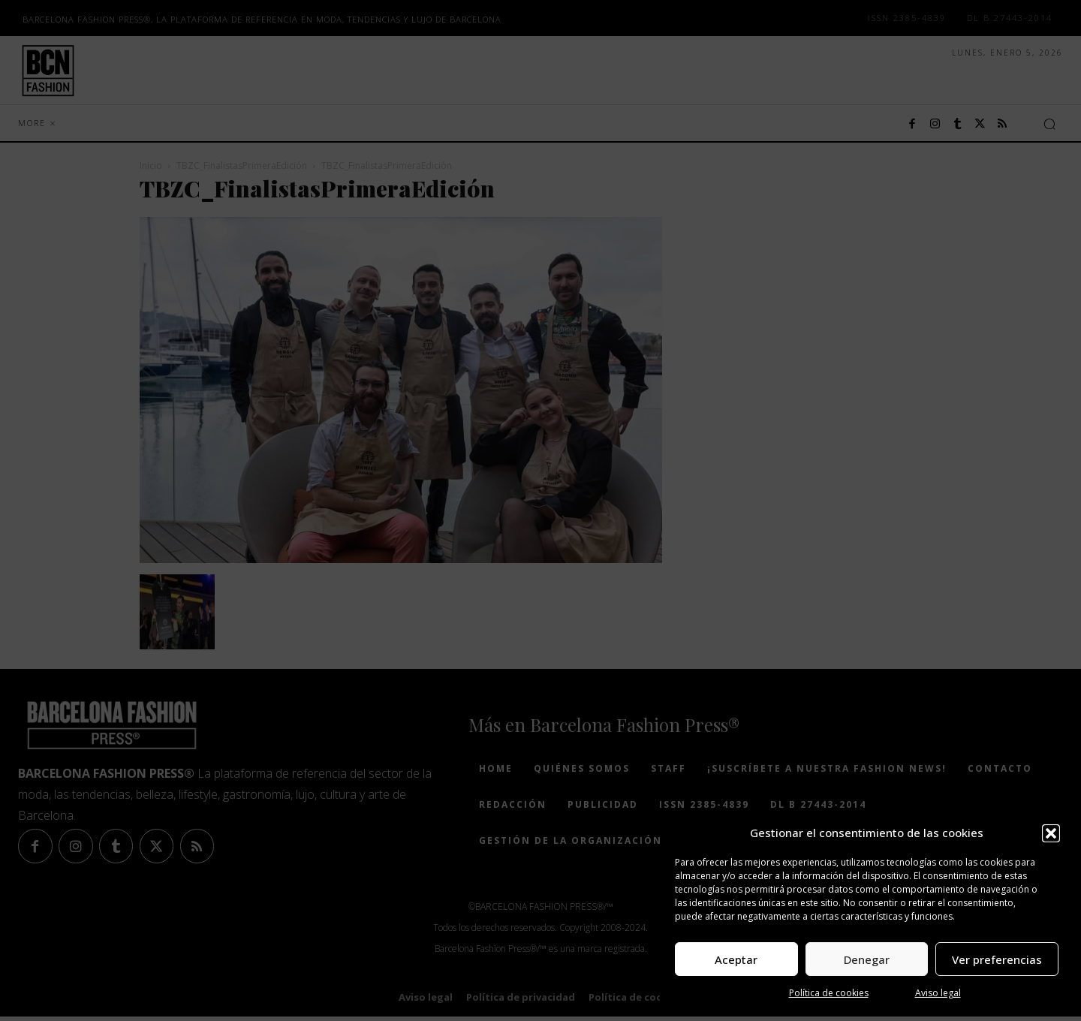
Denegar (867, 959)
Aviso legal (938, 992)
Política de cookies (829, 992)
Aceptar (736, 959)
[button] (1050, 833)
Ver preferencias (997, 959)
